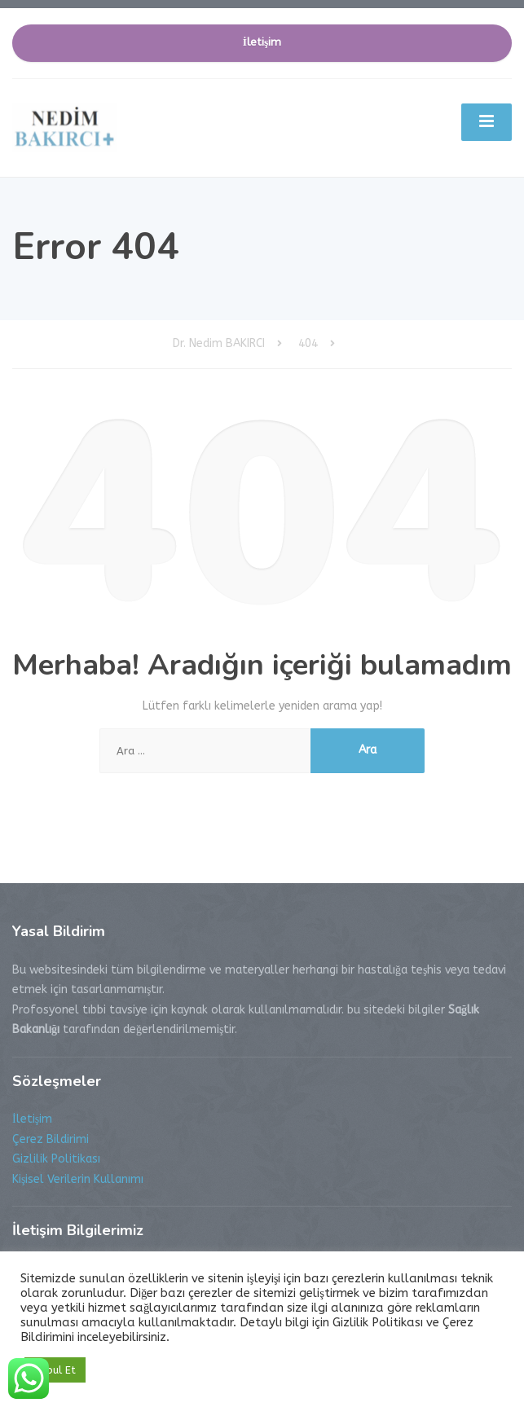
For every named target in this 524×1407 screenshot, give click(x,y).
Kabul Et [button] (55, 1370)
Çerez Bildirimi (50, 1139)
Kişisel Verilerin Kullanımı (77, 1179)
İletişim (262, 42)
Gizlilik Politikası (56, 1159)
